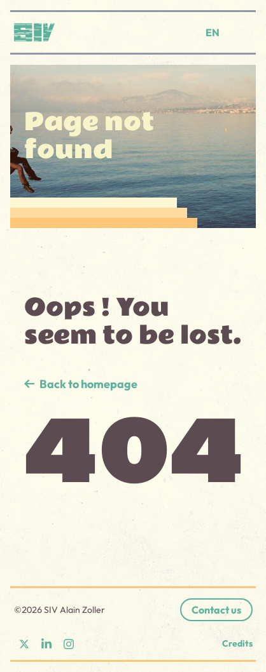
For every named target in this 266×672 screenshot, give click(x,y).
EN (213, 32)
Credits (237, 643)
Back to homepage (88, 384)
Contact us (216, 609)
